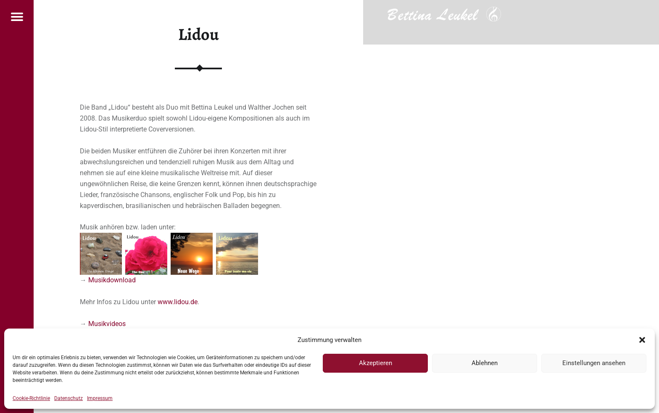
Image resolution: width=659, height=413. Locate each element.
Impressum (100, 398)
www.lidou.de (178, 302)
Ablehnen (485, 363)
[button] (642, 340)
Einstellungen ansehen (593, 363)
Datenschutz (68, 398)
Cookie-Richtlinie (31, 398)
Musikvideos (107, 324)
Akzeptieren (375, 363)
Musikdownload (112, 280)
